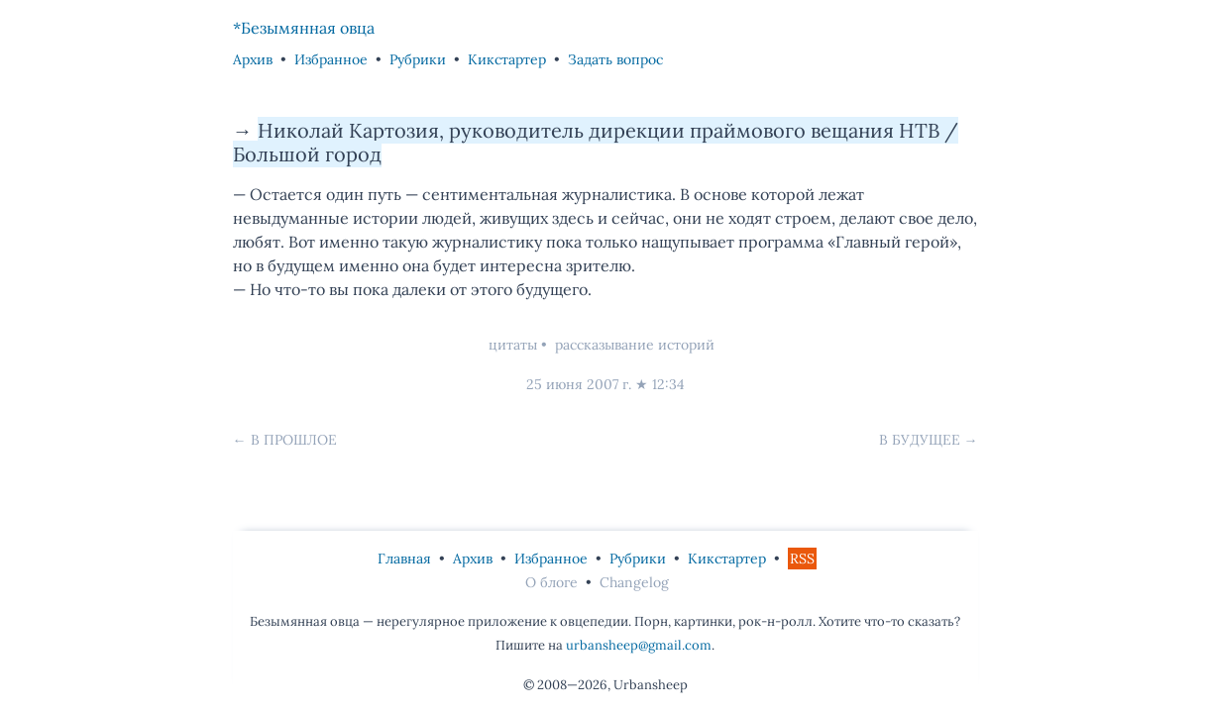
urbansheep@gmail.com (639, 645)
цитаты (513, 345)
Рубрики (417, 59)
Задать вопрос (615, 59)
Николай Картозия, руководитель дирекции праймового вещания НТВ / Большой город (595, 142)
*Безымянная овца (304, 28)
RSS (802, 558)
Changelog (634, 582)
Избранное (331, 59)
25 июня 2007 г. (578, 384)
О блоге (551, 582)
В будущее (919, 440)
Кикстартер (507, 59)
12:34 (668, 384)
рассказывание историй (635, 345)
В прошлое (294, 440)
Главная (404, 558)
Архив (253, 59)
